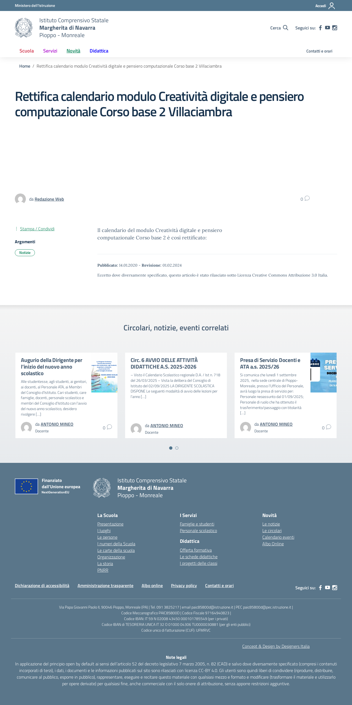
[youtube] (327, 27)
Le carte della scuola (116, 550)
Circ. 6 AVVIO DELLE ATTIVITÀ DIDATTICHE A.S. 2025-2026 (164, 363)
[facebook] (320, 27)
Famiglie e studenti (197, 524)
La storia (105, 563)
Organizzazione (111, 557)
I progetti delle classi (198, 563)
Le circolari (272, 530)
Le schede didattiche (199, 556)
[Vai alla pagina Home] (24, 66)
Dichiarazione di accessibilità (42, 585)
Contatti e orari (319, 51)
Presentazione (110, 524)
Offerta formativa (196, 550)
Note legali (176, 657)
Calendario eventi (278, 537)
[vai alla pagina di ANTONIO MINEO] (57, 424)
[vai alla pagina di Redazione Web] (49, 199)
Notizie (25, 252)
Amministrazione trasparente (105, 585)
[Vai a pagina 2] (176, 448)
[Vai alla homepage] (23, 28)
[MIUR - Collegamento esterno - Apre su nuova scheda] (35, 5)
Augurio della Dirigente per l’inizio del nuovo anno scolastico (51, 366)
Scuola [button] (27, 50)
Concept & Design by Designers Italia (276, 646)
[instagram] (334, 27)
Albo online (152, 585)
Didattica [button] (99, 50)
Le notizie (271, 524)
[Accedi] (325, 6)
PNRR (102, 570)
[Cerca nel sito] (279, 27)
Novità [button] (73, 50)
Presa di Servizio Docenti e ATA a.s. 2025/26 (270, 363)
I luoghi (104, 530)
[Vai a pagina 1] (170, 448)
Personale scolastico (198, 530)
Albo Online (273, 543)
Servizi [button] (50, 50)
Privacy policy (184, 585)
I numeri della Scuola (116, 543)
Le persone (107, 537)
